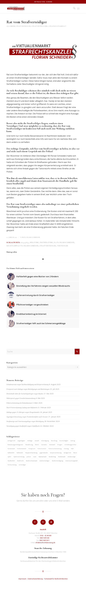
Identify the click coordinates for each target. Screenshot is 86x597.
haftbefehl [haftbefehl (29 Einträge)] (11, 453)
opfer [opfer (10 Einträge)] (9, 457)
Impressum (22, 579)
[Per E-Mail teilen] (43, 259)
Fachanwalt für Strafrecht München (56, 579)
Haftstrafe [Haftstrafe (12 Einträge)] (20, 453)
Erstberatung (46, 243)
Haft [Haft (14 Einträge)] (72, 448)
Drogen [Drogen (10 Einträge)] (59, 445)
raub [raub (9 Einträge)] (34, 457)
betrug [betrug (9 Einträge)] (73, 441)
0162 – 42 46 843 (45, 535)
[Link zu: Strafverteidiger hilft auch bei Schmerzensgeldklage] (42, 323)
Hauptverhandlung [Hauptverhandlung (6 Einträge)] (31, 453)
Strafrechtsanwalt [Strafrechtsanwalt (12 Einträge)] (31, 461)
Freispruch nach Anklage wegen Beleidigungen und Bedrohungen (27, 389)
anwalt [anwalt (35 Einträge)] (37, 441)
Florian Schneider (32, 237)
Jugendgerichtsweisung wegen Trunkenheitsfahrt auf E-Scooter (27, 417)
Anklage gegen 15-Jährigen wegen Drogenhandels (23, 412)
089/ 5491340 (44, 538)
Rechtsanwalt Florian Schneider (22, 246)
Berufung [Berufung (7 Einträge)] (54, 441)
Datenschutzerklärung (35, 579)
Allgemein (10, 26)
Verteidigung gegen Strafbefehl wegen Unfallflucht (23, 426)
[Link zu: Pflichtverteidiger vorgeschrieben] (42, 304)
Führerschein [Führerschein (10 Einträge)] (42, 448)
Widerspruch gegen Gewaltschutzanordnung (20, 398)
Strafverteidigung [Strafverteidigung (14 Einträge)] (57, 461)
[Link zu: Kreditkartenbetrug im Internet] (42, 314)
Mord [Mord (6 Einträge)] (75, 453)
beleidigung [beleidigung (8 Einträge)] (45, 441)
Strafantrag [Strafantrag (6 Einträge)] (52, 457)
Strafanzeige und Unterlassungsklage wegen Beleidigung (25, 421)
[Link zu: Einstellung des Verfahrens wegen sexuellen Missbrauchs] (42, 286)
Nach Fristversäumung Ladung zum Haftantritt (21, 407)
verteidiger (62, 246)
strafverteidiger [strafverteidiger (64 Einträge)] (44, 461)
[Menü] (78, 8)
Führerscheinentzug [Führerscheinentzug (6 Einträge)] (55, 448)
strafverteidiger (47, 246)
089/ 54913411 (44, 540)
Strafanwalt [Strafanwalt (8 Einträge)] (61, 457)
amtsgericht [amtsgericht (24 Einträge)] (11, 441)
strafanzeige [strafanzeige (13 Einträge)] (72, 457)
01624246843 (24, 243)
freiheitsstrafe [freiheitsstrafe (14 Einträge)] (21, 448)
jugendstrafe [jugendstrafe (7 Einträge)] (44, 453)
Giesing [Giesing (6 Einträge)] (66, 448)
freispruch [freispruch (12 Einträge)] (32, 448)
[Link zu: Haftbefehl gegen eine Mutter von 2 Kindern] (42, 276)
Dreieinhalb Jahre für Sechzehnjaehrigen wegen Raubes (24, 394)
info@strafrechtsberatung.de (45, 543)
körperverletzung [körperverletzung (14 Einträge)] (55, 453)
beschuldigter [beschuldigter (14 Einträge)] (63, 441)
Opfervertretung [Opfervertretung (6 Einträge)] (18, 457)
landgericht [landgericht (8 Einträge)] (67, 453)
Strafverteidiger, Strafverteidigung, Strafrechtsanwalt (41, 26)
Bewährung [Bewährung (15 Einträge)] (29, 445)
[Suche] (73, 8)
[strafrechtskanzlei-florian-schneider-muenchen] (35, 8)
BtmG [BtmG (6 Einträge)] (37, 445)
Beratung (34, 243)
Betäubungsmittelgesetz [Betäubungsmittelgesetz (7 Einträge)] (15, 445)
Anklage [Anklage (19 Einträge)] (29, 441)
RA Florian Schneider (64, 243)
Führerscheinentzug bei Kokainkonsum (19, 403)
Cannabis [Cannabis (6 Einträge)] (44, 445)
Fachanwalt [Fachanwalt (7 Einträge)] (11, 448)
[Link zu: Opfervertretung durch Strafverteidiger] (42, 295)
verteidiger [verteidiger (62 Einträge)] (22, 465)
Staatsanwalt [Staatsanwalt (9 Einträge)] (42, 457)
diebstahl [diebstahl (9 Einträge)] (52, 445)
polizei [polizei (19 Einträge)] (29, 457)
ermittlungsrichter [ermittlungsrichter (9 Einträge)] (70, 445)
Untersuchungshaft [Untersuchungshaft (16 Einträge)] (71, 461)
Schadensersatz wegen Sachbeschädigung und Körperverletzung (27, 384)
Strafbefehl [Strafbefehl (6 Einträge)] (11, 461)
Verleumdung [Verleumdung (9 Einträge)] (12, 465)
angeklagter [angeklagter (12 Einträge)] (21, 441)
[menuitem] (73, 8)
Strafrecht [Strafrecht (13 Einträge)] (20, 461)
